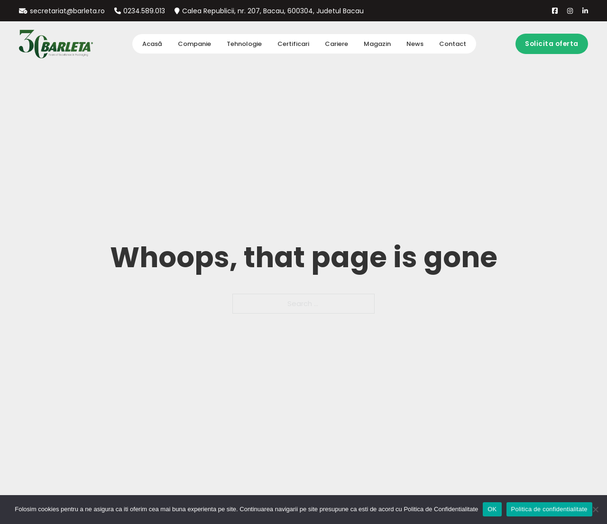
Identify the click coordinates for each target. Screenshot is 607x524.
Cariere (336, 43)
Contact (452, 43)
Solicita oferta (552, 43)
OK (492, 509)
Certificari (293, 43)
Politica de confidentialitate (549, 509)
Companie (194, 43)
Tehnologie (244, 43)
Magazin (377, 43)
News (414, 43)
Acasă (152, 43)
